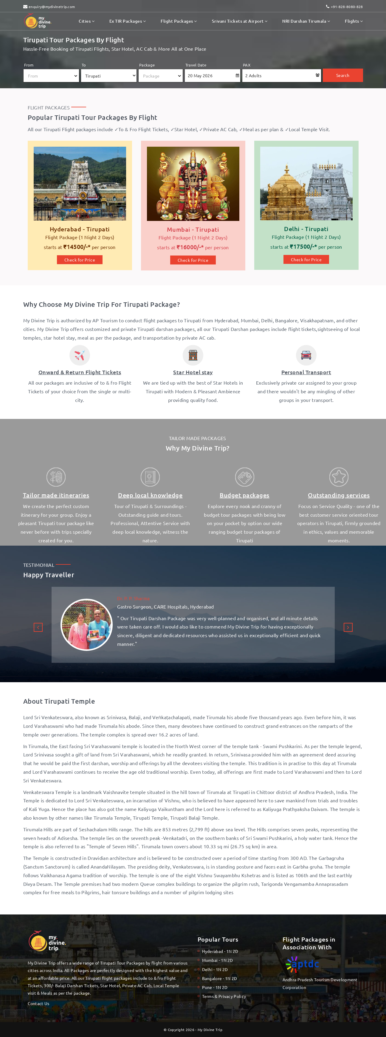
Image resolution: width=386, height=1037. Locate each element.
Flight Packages (179, 21)
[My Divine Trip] (80, 199)
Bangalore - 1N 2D (219, 978)
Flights (354, 21)
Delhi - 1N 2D (215, 969)
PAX (246, 65)
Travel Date (195, 65)
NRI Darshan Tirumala (306, 21)
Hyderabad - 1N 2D (220, 951)
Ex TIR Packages (127, 21)
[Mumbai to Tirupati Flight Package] (193, 199)
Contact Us (38, 1003)
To (84, 65)
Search (343, 75)
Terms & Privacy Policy (224, 996)
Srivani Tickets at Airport (240, 21)
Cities (86, 21)
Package (147, 65)
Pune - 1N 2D (215, 987)
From (29, 65)
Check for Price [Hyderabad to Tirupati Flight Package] (79, 259)
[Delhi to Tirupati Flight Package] (306, 199)
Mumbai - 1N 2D (217, 960)
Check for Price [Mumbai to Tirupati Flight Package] (193, 260)
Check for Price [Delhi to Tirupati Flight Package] (306, 259)
